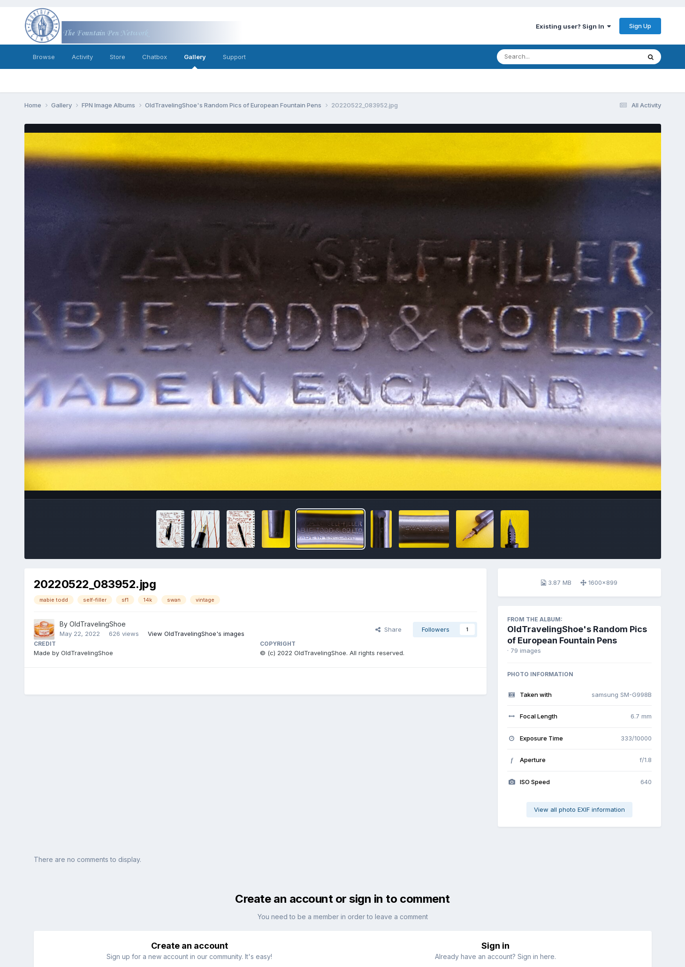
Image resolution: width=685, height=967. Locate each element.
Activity (82, 56)
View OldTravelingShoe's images (196, 633)
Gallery (195, 61)
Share (388, 629)
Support (234, 56)
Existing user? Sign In (573, 26)
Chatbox (154, 56)
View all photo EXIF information (579, 809)
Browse (44, 56)
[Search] (543, 56)
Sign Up (640, 26)
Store (117, 56)
